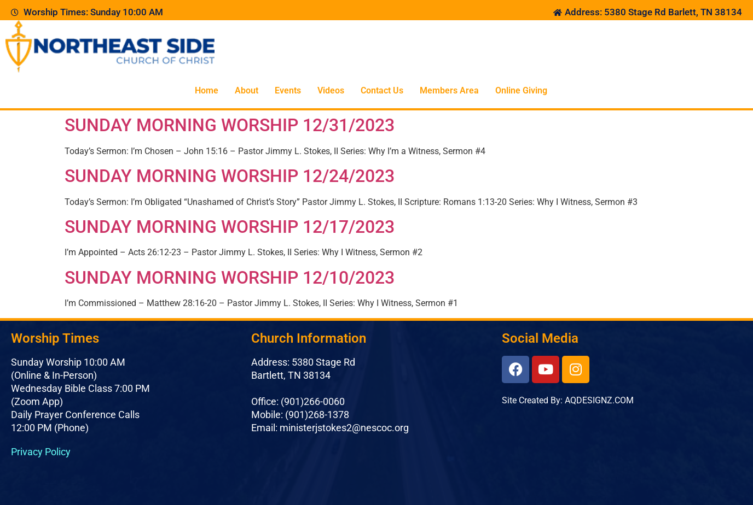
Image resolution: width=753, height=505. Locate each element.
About (246, 90)
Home (206, 90)
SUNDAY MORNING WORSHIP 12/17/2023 (230, 226)
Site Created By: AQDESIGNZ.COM (568, 400)
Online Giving (521, 90)
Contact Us (382, 90)
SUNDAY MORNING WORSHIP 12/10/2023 (230, 277)
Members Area (449, 90)
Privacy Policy (41, 451)
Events (288, 90)
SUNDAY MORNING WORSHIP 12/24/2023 (230, 176)
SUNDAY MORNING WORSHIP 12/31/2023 (230, 125)
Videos (330, 90)
